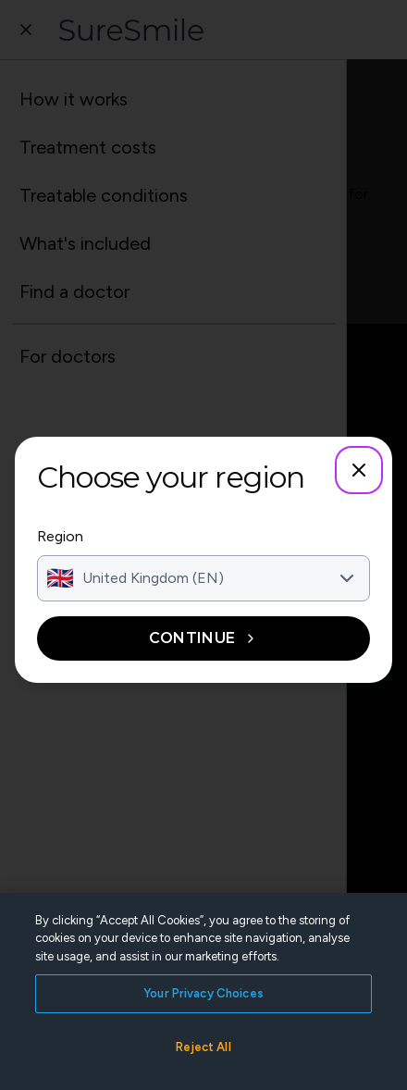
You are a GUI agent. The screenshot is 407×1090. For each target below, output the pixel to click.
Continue (203, 638)
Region (60, 536)
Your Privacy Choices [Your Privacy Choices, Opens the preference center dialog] (203, 1028)
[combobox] (203, 578)
